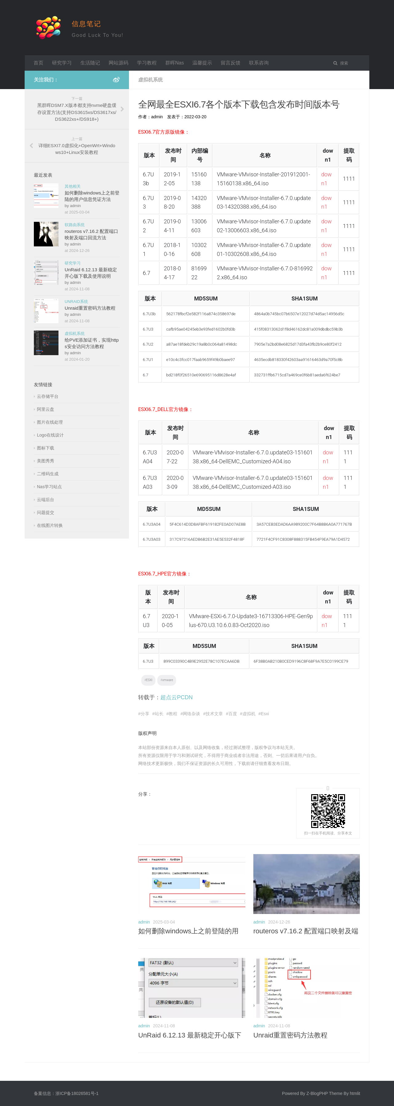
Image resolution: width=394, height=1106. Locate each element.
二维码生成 (47, 473)
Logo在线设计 (50, 435)
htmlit (355, 1093)
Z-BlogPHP (317, 1093)
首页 (38, 62)
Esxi (265, 713)
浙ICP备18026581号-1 (76, 1093)
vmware (167, 680)
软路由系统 (75, 224)
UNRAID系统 (76, 301)
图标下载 (45, 447)
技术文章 (214, 713)
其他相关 (73, 186)
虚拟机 (249, 713)
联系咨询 (259, 62)
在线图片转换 (50, 525)
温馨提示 (202, 62)
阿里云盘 (45, 409)
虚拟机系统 (75, 333)
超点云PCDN (176, 697)
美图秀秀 (45, 460)
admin (144, 922)
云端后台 (45, 499)
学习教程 (147, 62)
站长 (159, 713)
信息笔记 (86, 24)
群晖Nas (174, 62)
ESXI (149, 680)
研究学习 (62, 62)
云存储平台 (47, 396)
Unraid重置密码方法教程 (290, 1035)
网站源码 (118, 62)
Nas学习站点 (49, 486)
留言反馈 (230, 62)
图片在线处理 (50, 422)
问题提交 (45, 512)
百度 (232, 713)
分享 (145, 713)
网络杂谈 (191, 713)
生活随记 (90, 62)
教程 (173, 713)
